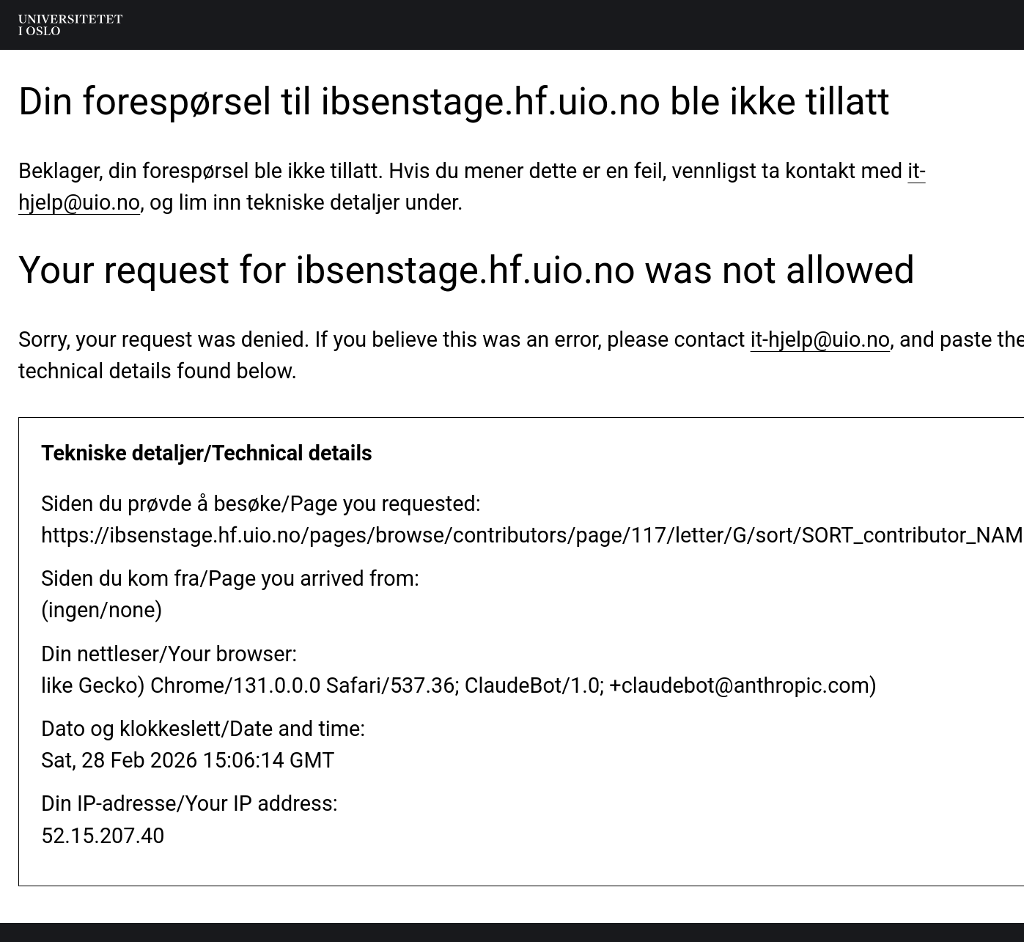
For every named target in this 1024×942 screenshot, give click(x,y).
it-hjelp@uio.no (821, 339)
